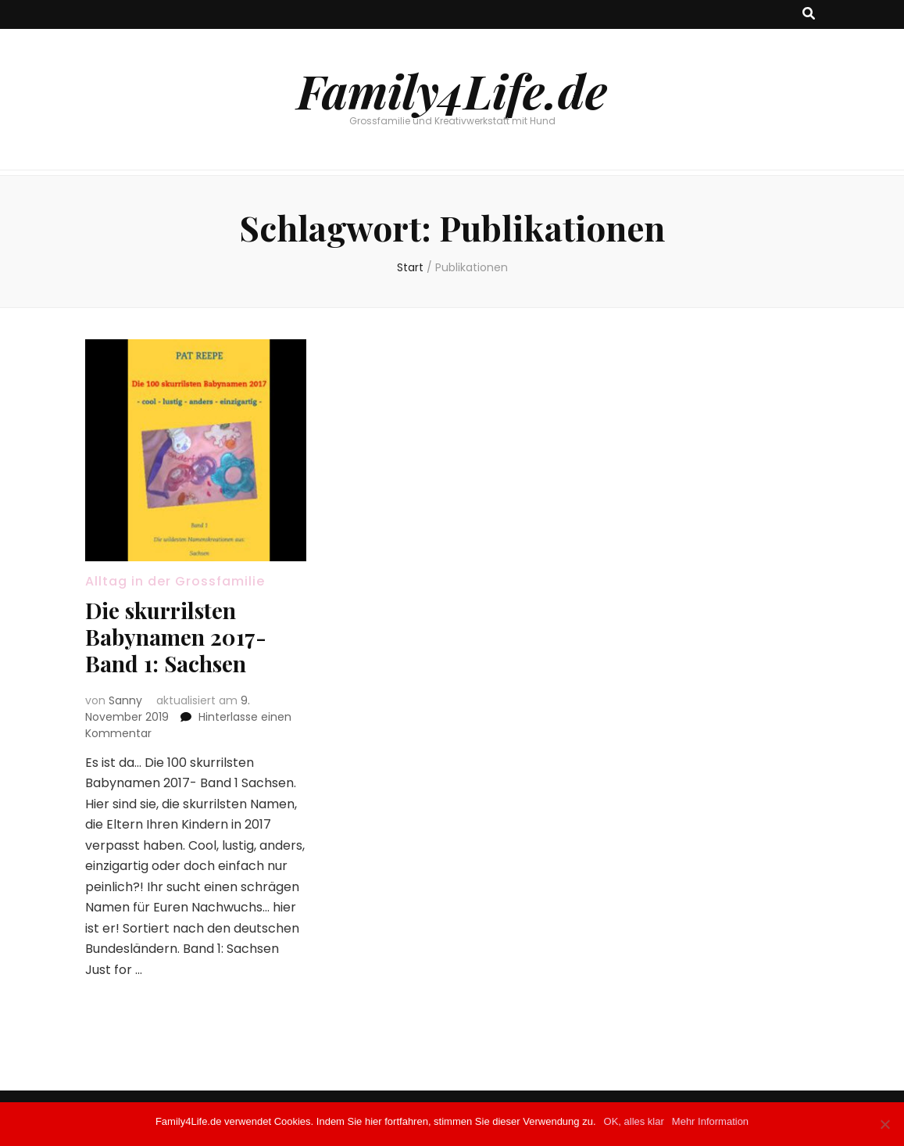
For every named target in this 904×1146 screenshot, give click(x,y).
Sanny (125, 700)
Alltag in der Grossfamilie (175, 581)
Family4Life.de (452, 90)
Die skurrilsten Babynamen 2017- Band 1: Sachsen (175, 637)
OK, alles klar (634, 1121)
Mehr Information (710, 1121)
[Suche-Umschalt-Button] (808, 14)
